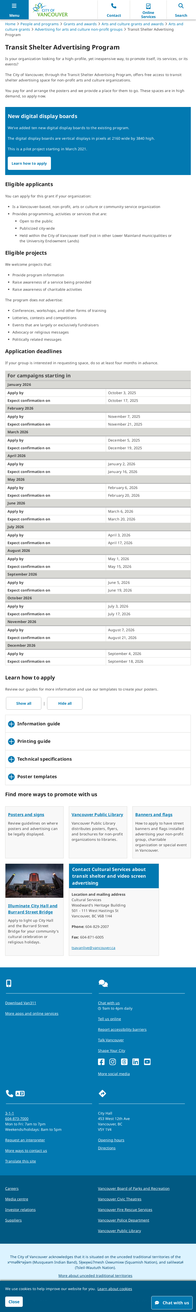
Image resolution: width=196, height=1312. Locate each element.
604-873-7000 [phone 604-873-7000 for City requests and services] (16, 1118)
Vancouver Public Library (97, 814)
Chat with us (172, 1303)
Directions (107, 1147)
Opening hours (111, 1139)
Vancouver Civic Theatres (119, 1199)
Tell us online (109, 1018)
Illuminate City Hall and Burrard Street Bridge (32, 909)
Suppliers (13, 1220)
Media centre (16, 1199)
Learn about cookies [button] (114, 1288)
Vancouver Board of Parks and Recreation (134, 1188)
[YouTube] (147, 1062)
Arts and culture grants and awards (133, 23)
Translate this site (20, 1161)
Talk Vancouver (111, 1039)
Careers (12, 1188)
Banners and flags (153, 814)
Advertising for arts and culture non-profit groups (79, 29)
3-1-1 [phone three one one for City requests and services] (9, 1113)
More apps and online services (31, 1013)
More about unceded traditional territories (95, 1275)
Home (10, 23)
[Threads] (124, 1062)
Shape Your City (111, 1050)
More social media (114, 1073)
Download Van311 (20, 1002)
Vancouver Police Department (123, 1220)
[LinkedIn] (135, 1062)
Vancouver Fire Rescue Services (125, 1209)
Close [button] (14, 1302)
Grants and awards (80, 23)
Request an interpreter (25, 1139)
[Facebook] (101, 1062)
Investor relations (20, 1209)
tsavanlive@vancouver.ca (93, 947)
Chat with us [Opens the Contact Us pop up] (109, 1002)
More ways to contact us (26, 1150)
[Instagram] (112, 1062)
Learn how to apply (29, 163)
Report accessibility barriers (122, 1029)
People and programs (39, 23)
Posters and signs (26, 814)
